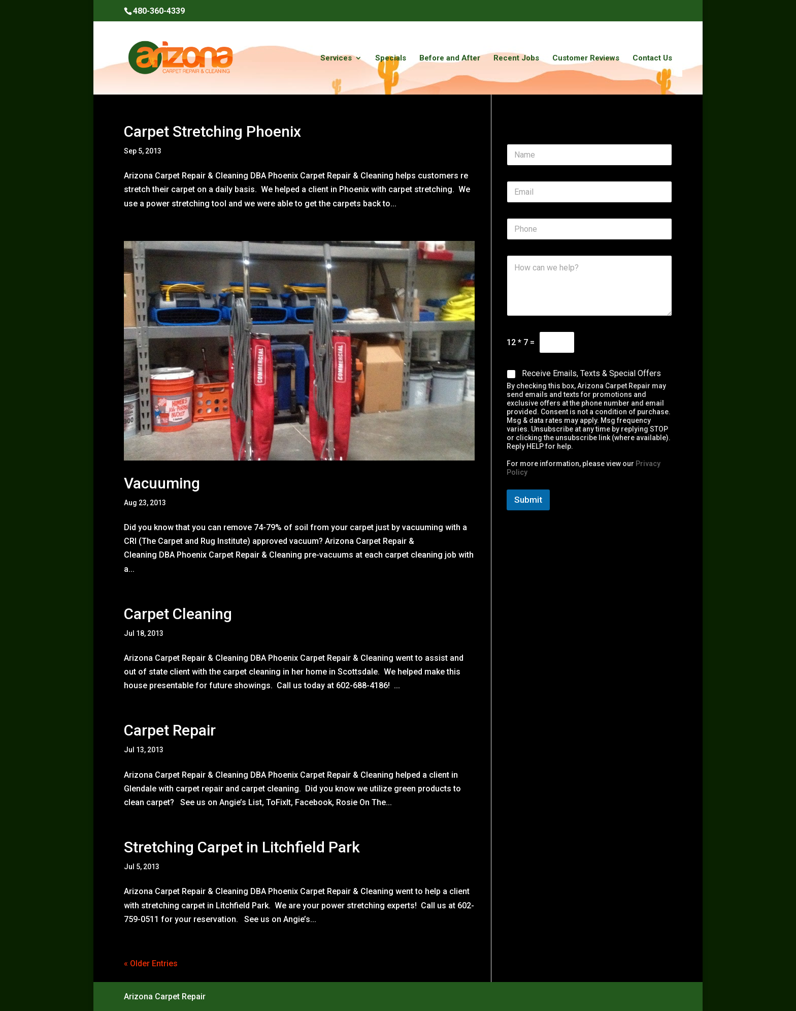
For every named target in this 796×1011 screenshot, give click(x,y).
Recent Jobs (516, 58)
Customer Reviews (585, 58)
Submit (528, 500)
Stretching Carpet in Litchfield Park (242, 847)
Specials (390, 58)
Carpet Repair (170, 730)
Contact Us (652, 58)
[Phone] (589, 229)
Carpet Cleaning (178, 614)
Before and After (449, 58)
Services (336, 58)
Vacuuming (162, 483)
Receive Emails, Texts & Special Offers (591, 373)
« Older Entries (151, 963)
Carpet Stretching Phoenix (212, 131)
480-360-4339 (159, 11)
